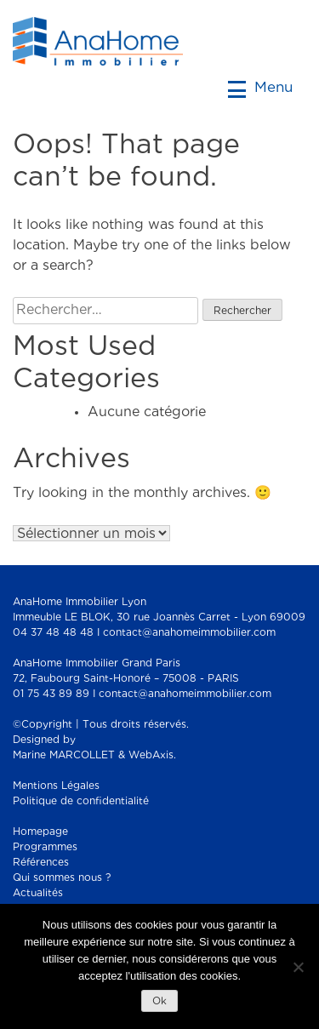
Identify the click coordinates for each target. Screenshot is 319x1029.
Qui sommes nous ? (62, 878)
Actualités (38, 893)
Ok (159, 1001)
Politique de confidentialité (81, 801)
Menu (260, 87)
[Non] (297, 966)
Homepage (40, 832)
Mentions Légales (56, 786)
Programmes (45, 847)
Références (41, 862)
